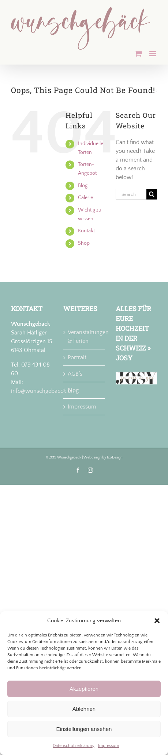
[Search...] (131, 194)
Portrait (77, 357)
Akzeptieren (84, 689)
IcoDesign (114, 458)
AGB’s (75, 374)
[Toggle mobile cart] (138, 53)
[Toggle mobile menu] (153, 53)
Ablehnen (84, 709)
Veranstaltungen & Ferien (84, 336)
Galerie (85, 198)
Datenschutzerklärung (73, 745)
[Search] (151, 194)
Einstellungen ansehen (84, 729)
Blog (82, 186)
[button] (157, 620)
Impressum (108, 745)
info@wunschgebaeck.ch (42, 391)
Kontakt (86, 231)
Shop (84, 243)
